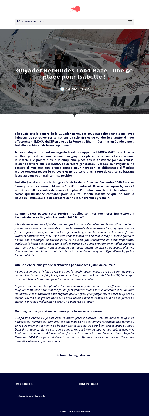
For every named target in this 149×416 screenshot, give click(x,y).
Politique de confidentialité (30, 395)
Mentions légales (88, 383)
